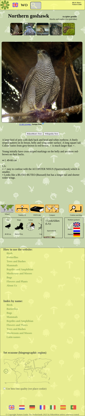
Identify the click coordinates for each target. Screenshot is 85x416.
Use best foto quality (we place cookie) (26, 388)
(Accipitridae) (71, 19)
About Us (12, 285)
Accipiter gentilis (69, 16)
